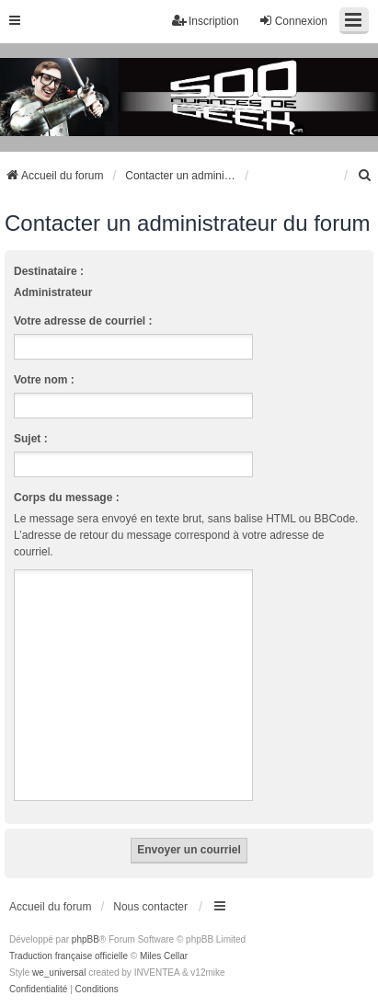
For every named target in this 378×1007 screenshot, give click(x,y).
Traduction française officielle (68, 956)
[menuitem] (365, 175)
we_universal (59, 972)
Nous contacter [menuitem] (150, 906)
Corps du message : (67, 497)
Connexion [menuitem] (292, 21)
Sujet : (31, 438)
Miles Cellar (164, 956)
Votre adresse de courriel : (83, 321)
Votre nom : (44, 379)
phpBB (85, 939)
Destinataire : (49, 271)
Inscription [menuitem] (205, 21)
